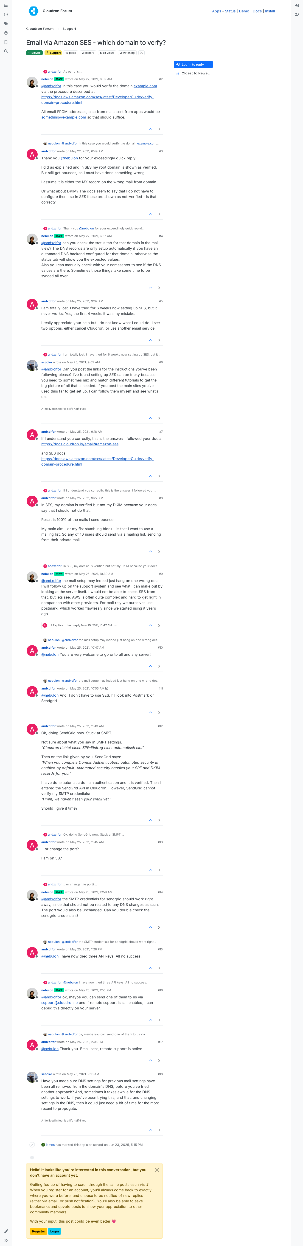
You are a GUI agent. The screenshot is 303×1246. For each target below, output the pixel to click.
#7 (161, 431)
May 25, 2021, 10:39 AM (96, 574)
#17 (160, 1042)
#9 (161, 574)
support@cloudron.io (59, 1002)
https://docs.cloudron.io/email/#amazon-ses (79, 444)
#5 (161, 301)
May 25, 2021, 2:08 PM (86, 1042)
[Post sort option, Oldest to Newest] (193, 73)
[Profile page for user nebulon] (32, 82)
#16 (160, 990)
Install (270, 11)
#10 (160, 647)
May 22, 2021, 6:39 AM (95, 79)
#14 (160, 892)
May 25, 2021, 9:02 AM (86, 301)
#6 (161, 362)
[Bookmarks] (6, 42)
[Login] (297, 5)
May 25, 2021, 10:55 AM (87, 688)
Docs (257, 11)
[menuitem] (297, 5)
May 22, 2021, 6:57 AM (95, 236)
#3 (161, 151)
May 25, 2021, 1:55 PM (95, 990)
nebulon (47, 79)
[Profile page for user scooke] (32, 365)
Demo (244, 11)
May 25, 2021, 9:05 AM (83, 362)
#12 (160, 726)
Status (230, 11)
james (50, 1145)
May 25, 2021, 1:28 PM (86, 949)
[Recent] (6, 14)
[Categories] (6, 5)
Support (53, 52)
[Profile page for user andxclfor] (32, 154)
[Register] (297, 14)
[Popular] (6, 33)
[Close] (157, 1169)
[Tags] (6, 24)
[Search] (6, 51)
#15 (160, 949)
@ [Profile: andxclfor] (51, 86)
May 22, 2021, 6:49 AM (86, 151)
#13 (160, 842)
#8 (161, 498)
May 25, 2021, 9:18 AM (86, 431)
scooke (46, 362)
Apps (216, 11)
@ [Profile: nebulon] (69, 158)
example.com (145, 86)
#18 (160, 1074)
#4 (161, 236)
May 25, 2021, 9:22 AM (86, 498)
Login (54, 1231)
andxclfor (55, 71)
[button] (6, 1231)
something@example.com (63, 117)
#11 (161, 688)
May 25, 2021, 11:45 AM (87, 842)
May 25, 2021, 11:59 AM (95, 892)
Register (38, 1231)
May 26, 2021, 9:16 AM (83, 1074)
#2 (161, 79)
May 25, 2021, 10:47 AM (87, 647)
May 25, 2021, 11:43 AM (87, 726)
